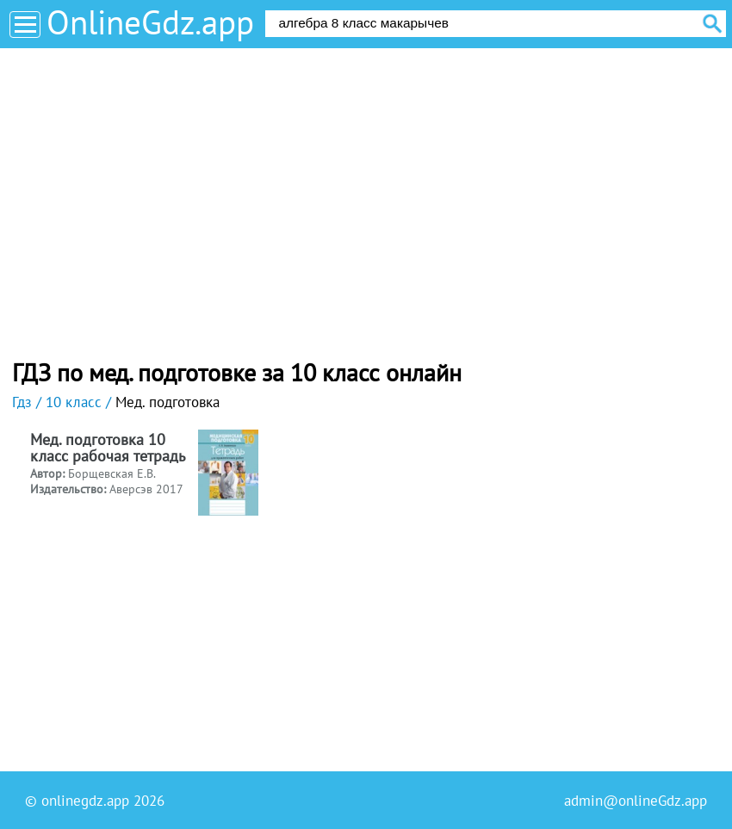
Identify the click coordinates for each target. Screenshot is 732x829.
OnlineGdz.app (150, 22)
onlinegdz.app (85, 800)
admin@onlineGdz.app (635, 800)
